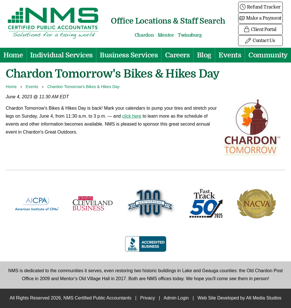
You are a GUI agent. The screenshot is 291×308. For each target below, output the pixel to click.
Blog (204, 55)
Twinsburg (189, 35)
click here (132, 116)
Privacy (147, 298)
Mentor (166, 35)
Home (13, 55)
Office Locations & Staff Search (168, 20)
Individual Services (61, 55)
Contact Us (260, 40)
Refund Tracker (260, 7)
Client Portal (260, 29)
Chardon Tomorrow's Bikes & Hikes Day (83, 87)
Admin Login (176, 298)
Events (230, 55)
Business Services (129, 55)
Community (268, 55)
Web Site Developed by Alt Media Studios (239, 298)
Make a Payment (260, 18)
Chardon (144, 35)
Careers (177, 55)
